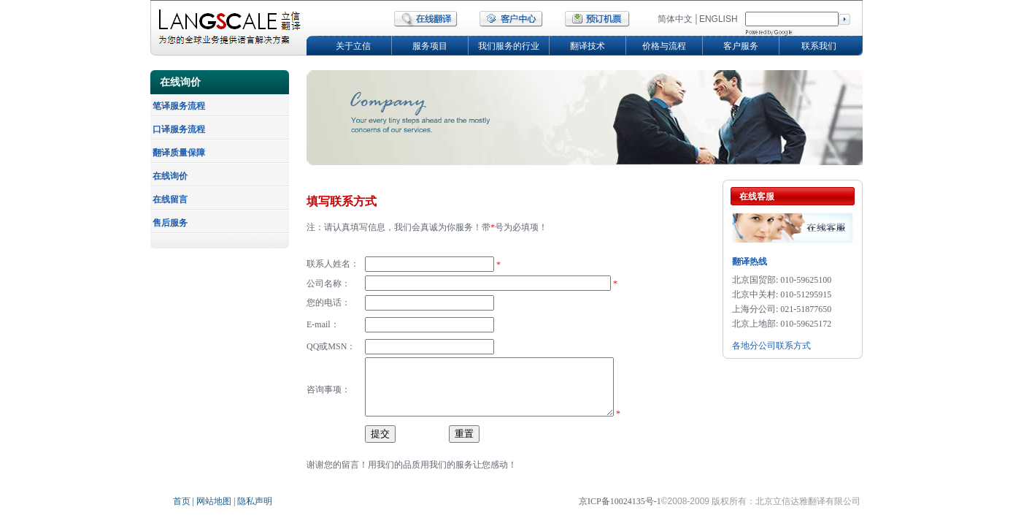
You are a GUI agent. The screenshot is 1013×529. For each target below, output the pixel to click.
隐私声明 (253, 512)
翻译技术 (587, 46)
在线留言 (170, 199)
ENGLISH (718, 19)
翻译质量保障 (179, 153)
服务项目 (429, 46)
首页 (183, 512)
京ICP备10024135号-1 (620, 512)
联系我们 (818, 46)
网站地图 (215, 512)
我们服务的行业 (508, 46)
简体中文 (675, 19)
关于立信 (353, 46)
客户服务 (740, 46)
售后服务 (170, 223)
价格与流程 (664, 46)
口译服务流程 (179, 129)
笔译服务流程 (179, 106)
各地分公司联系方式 (771, 345)
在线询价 (170, 176)
